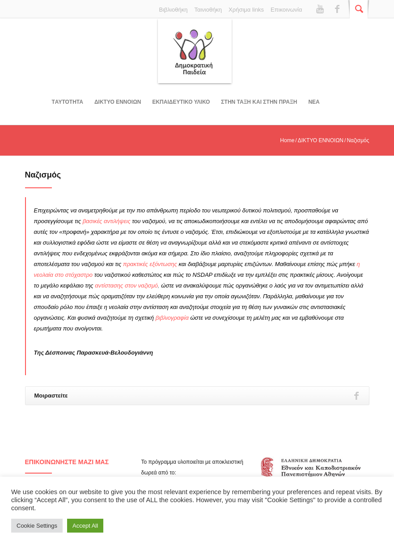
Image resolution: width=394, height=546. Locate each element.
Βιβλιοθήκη (173, 9)
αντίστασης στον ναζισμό (126, 285)
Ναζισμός (43, 174)
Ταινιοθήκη (208, 9)
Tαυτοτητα (67, 102)
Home (287, 140)
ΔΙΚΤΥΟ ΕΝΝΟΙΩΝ (117, 102)
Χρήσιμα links (246, 9)
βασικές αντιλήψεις (107, 221)
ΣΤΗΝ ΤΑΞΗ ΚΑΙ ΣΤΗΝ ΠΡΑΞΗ (259, 102)
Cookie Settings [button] (37, 525)
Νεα (313, 102)
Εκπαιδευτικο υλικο (181, 102)
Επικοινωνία (286, 9)
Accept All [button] (85, 525)
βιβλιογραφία (172, 317)
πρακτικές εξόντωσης (150, 264)
